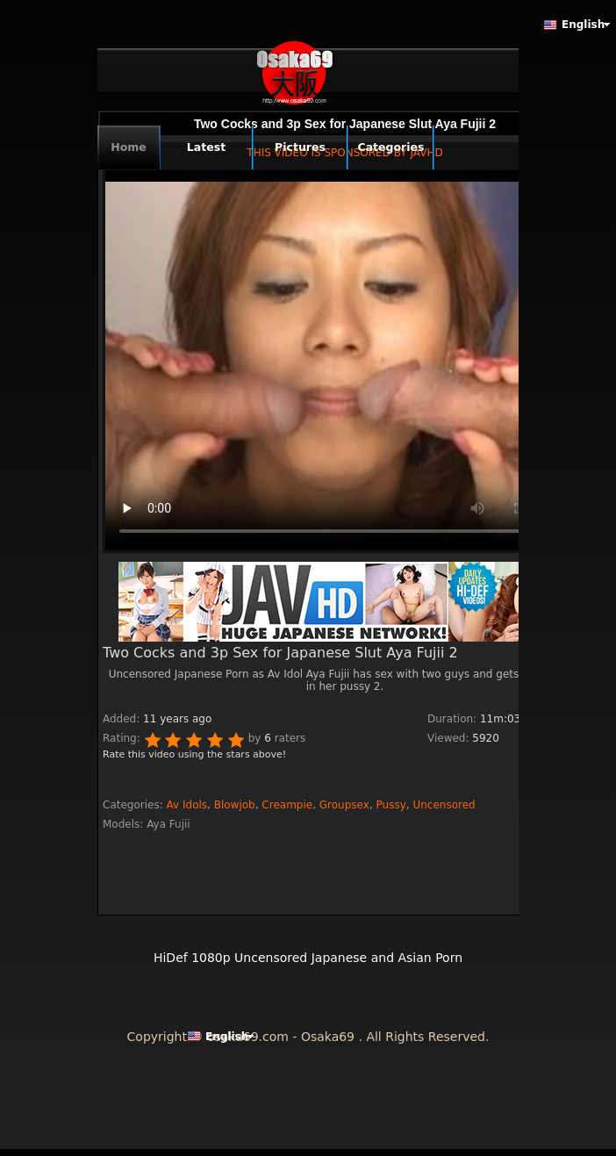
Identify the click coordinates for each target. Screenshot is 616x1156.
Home (129, 147)
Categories (391, 147)
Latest (206, 147)
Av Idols (187, 805)
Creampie (286, 805)
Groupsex (344, 805)
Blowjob (234, 805)
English (583, 24)
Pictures (300, 147)
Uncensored (443, 805)
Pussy (391, 805)
